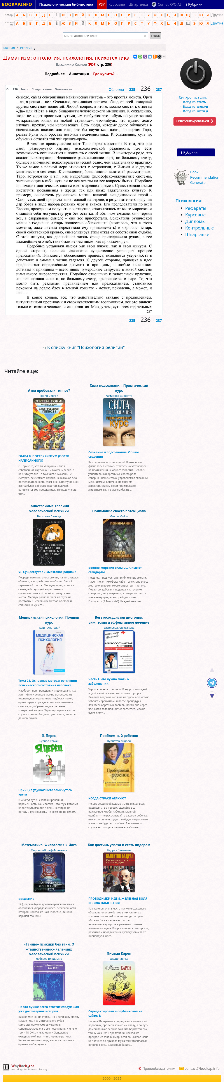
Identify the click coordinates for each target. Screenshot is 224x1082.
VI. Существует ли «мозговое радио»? (47, 572)
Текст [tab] (24, 89)
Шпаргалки (197, 234)
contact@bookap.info (202, 1068)
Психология (188, 201)
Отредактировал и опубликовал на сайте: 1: (115, 1013)
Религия (26, 48)
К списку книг (86, 347)
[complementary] (25, 1067)
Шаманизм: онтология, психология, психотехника (66, 57)
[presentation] (12, 89)
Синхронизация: (195, 98)
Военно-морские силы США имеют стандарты (115, 570)
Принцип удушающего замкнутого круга (45, 792)
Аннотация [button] (79, 73)
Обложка (116, 89)
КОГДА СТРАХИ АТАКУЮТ (107, 798)
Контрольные (199, 228)
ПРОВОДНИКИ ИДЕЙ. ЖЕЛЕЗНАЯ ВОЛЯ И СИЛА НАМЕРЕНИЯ (117, 900)
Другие (217, 23)
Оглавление (63, 89)
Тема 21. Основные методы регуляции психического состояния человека (47, 682)
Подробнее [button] (55, 73)
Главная (9, 48)
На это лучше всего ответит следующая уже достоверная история (48, 1009)
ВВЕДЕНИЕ (26, 899)
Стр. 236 (12, 89)
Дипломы (195, 221)
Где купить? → (106, 73)
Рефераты (195, 208)
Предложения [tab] (42, 89)
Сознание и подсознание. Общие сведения (113, 454)
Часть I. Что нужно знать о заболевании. (108, 681)
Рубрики (190, 152)
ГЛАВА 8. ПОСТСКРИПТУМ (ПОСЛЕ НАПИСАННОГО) (44, 458)
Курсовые (195, 215)
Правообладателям (158, 1068)
